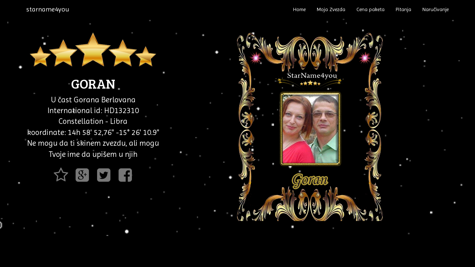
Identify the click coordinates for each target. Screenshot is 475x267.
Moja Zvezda (331, 9)
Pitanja (403, 9)
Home (299, 9)
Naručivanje (435, 9)
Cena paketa (370, 9)
